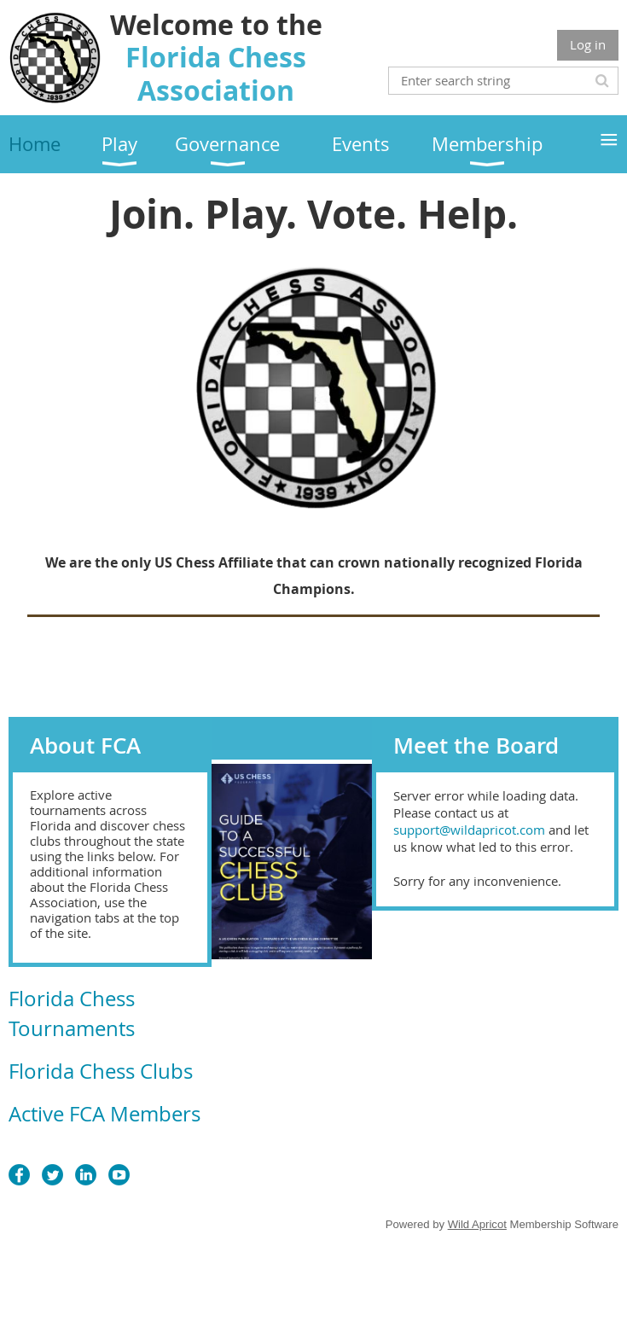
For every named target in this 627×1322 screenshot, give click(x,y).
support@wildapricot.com (469, 829)
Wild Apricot (477, 1224)
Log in (588, 44)
